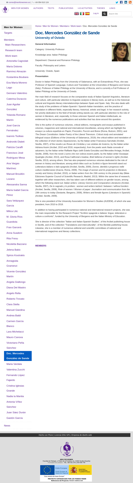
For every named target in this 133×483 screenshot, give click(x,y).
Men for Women (20, 8)
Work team (76, 26)
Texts (51, 8)
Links (112, 8)
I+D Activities (85, 8)
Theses (101, 8)
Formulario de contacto (55, 462)
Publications (66, 8)
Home (38, 26)
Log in (96, 13)
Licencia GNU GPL (62, 435)
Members (64, 26)
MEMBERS (40, 245)
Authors (38, 8)
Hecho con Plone (46, 435)
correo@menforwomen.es (19, 2)
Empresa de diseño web (82, 435)
